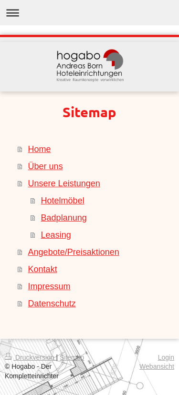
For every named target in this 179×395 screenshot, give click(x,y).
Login (166, 357)
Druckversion (30, 357)
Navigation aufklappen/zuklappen (89, 12)
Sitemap (72, 357)
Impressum (49, 286)
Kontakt (42, 269)
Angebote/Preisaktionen (73, 252)
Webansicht (156, 366)
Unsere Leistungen (64, 183)
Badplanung (64, 218)
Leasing (56, 235)
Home (39, 149)
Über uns (45, 166)
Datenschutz (52, 303)
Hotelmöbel (62, 200)
